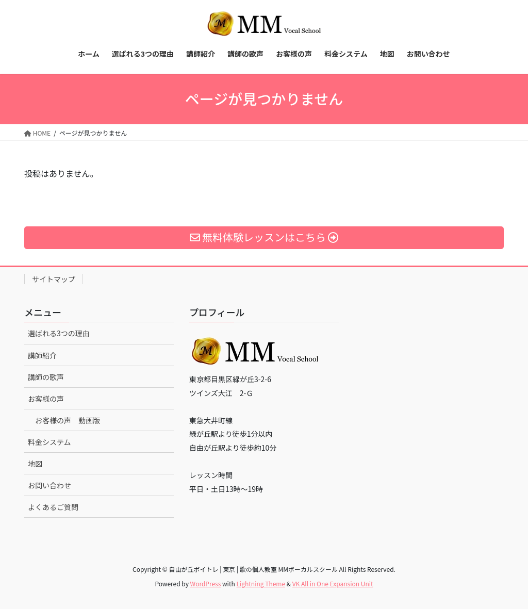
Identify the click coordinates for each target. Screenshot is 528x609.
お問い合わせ (49, 485)
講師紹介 (42, 355)
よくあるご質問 (53, 507)
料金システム (49, 442)
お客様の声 (46, 398)
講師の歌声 (46, 377)
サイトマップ (53, 279)
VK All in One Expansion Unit (332, 583)
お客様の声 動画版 (67, 420)
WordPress (205, 583)
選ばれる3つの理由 (59, 333)
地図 (35, 463)
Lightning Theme (260, 583)
